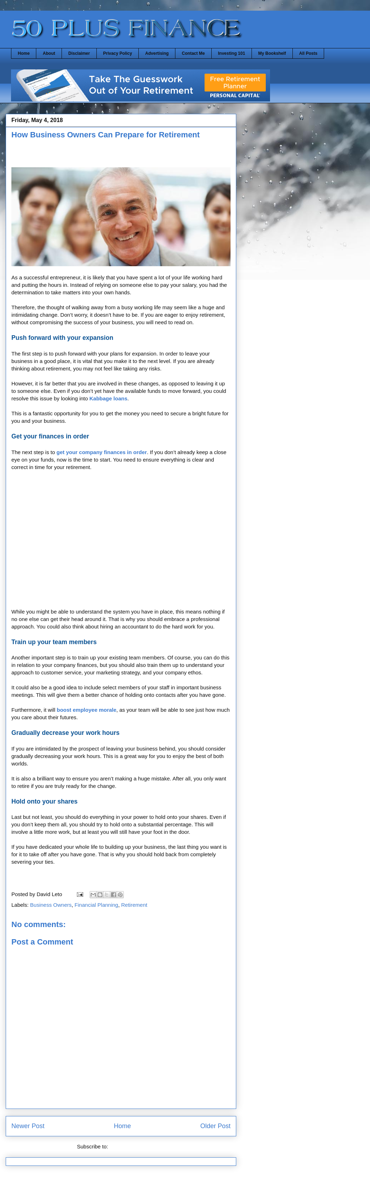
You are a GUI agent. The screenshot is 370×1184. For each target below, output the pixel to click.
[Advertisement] (94, 155)
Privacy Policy (117, 53)
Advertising (157, 53)
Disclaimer (79, 53)
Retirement (134, 905)
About (49, 53)
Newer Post (27, 1126)
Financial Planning (96, 905)
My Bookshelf (272, 53)
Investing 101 (231, 53)
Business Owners (51, 905)
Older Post (215, 1126)
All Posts (308, 53)
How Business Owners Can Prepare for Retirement (105, 134)
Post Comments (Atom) (137, 1146)
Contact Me (193, 53)
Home (24, 53)
